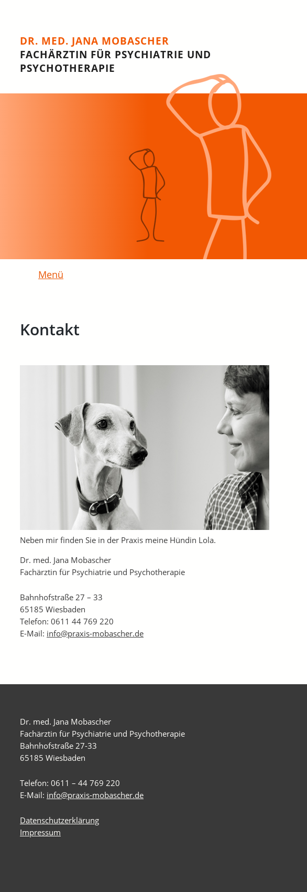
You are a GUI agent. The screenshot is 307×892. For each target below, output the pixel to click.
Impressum (40, 832)
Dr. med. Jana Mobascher (115, 54)
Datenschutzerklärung (59, 820)
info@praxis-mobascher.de (95, 633)
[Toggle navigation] (45, 275)
